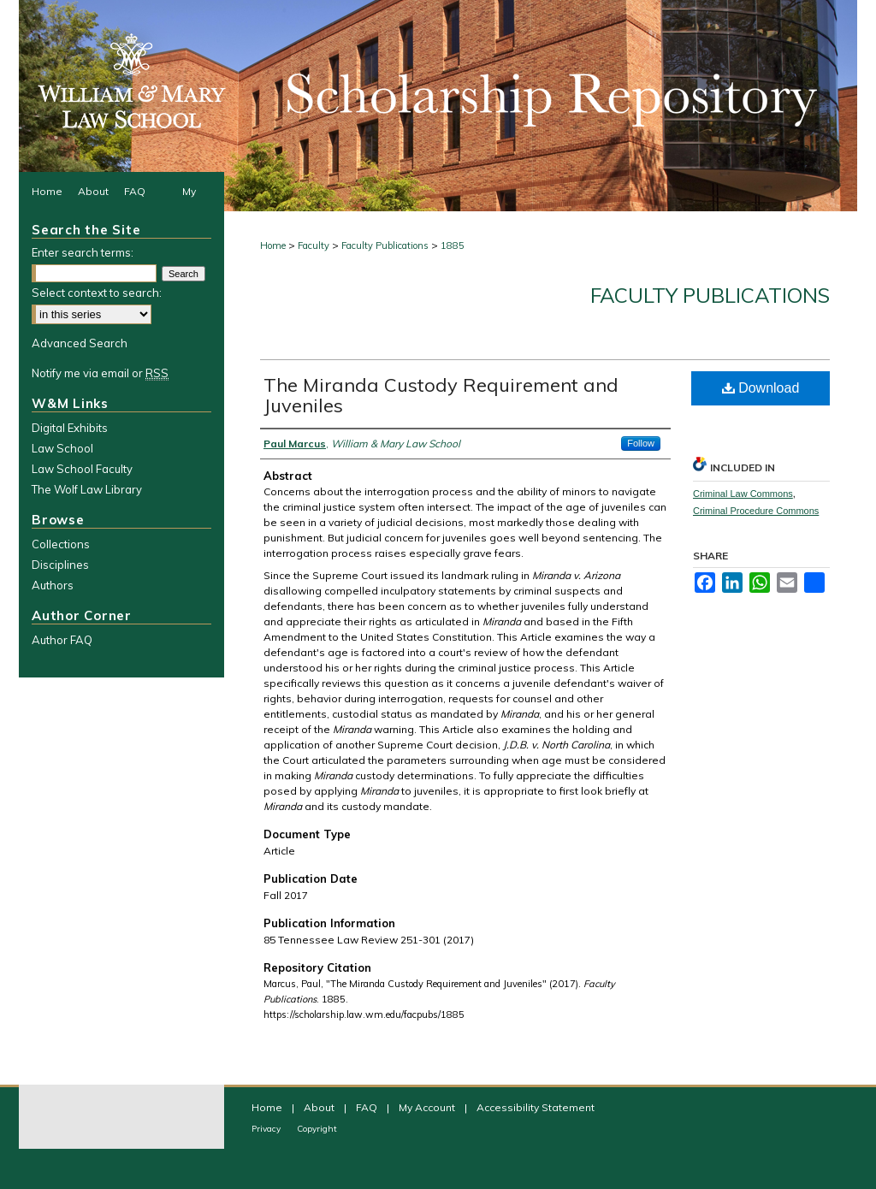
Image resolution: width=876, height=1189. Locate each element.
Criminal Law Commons (743, 493)
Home (273, 245)
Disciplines (60, 564)
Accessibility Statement (535, 1107)
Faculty (313, 245)
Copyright (317, 1128)
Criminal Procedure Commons (756, 511)
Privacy (267, 1128)
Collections (61, 544)
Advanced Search (79, 343)
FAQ (368, 1107)
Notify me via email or (100, 373)
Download (761, 388)
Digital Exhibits (70, 428)
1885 (453, 245)
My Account (428, 1107)
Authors (53, 585)
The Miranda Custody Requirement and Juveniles (441, 395)
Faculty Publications (385, 245)
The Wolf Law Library (87, 489)
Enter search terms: (82, 252)
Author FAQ (62, 640)
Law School (62, 448)
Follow (640, 443)
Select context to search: (97, 292)
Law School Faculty (82, 469)
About (320, 1107)
